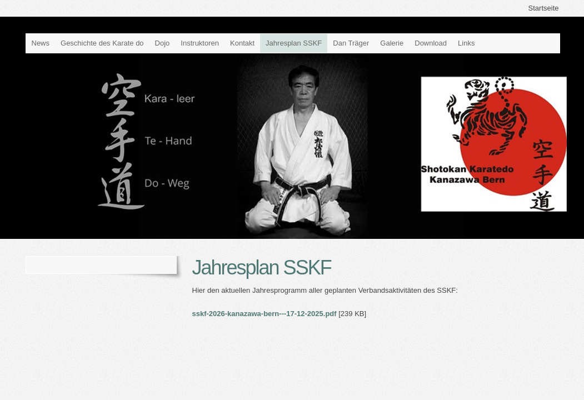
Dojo (162, 43)
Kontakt (242, 43)
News (41, 43)
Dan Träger (351, 43)
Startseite (543, 8)
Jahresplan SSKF (294, 43)
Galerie (391, 43)
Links (466, 43)
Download (431, 43)
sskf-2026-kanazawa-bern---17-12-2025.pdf (264, 313)
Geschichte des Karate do (102, 43)
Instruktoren (200, 43)
